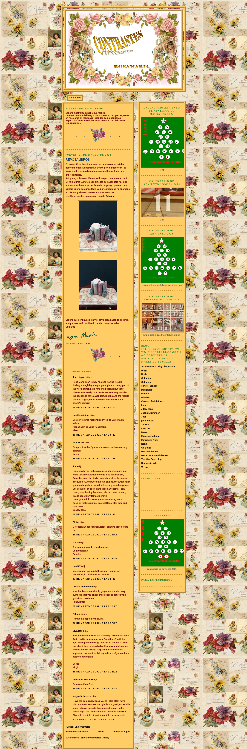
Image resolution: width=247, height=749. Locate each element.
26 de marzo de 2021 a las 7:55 (94, 458)
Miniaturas (84, 343)
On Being (146, 447)
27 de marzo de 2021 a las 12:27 (95, 606)
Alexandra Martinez (83, 679)
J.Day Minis (147, 409)
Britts (144, 374)
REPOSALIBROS (78, 159)
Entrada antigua (121, 731)
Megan (144, 432)
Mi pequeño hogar (150, 436)
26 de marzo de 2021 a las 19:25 (95, 558)
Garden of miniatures (152, 401)
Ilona (75, 466)
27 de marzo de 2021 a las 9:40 (94, 579)
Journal (145, 424)
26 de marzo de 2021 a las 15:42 (95, 534)
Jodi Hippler (79, 377)
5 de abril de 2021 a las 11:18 (93, 719)
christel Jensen (149, 386)
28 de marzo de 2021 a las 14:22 (95, 671)
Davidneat (146, 390)
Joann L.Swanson (150, 413)
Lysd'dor (145, 428)
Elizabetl (145, 397)
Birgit (144, 370)
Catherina (146, 378)
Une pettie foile (149, 463)
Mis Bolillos (75, 97)
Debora (145, 393)
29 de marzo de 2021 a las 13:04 (95, 688)
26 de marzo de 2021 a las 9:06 (94, 514)
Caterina (109, 196)
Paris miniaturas (149, 451)
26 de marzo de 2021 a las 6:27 (94, 435)
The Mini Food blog (151, 459)
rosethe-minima (81, 415)
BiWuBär (77, 631)
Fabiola (76, 614)
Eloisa (76, 522)
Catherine (146, 382)
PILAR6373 (78, 442)
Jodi (143, 416)
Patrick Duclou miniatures (155, 455)
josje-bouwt (147, 420)
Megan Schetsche (82, 696)
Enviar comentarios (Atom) (95, 737)
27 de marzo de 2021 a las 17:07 (95, 623)
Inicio (101, 731)
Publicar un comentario (78, 727)
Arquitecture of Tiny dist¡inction (158, 366)
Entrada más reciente (77, 731)
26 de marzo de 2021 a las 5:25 (94, 407)
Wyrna (144, 467)
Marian (76, 542)
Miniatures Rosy (149, 440)
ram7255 (77, 566)
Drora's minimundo (83, 586)
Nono (144, 444)
